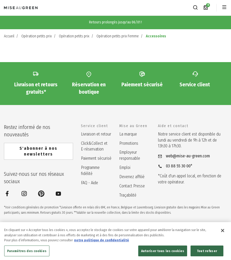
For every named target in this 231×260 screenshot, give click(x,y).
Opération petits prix (36, 36)
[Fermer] (222, 233)
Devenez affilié (132, 176)
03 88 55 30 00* (179, 165)
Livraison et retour (96, 134)
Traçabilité (127, 195)
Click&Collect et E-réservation (94, 146)
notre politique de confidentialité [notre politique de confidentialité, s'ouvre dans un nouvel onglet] (101, 243)
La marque (128, 134)
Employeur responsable (129, 155)
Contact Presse (132, 185)
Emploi (124, 167)
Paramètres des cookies (27, 254)
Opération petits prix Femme (117, 36)
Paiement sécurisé (96, 158)
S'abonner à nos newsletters (38, 151)
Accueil (9, 36)
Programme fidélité (90, 170)
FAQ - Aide (89, 182)
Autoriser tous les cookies (162, 254)
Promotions (128, 143)
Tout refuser (207, 254)
